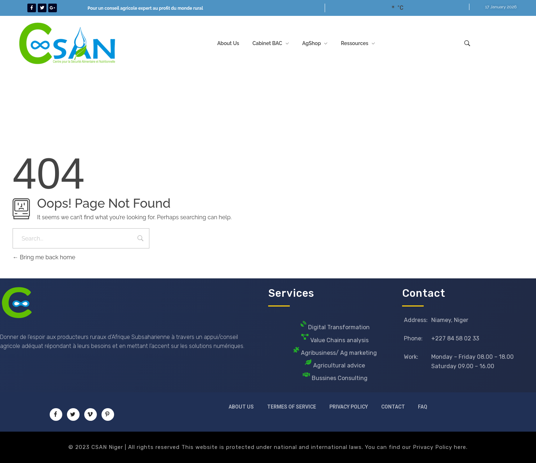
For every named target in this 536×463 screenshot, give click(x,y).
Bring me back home (44, 257)
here (460, 447)
